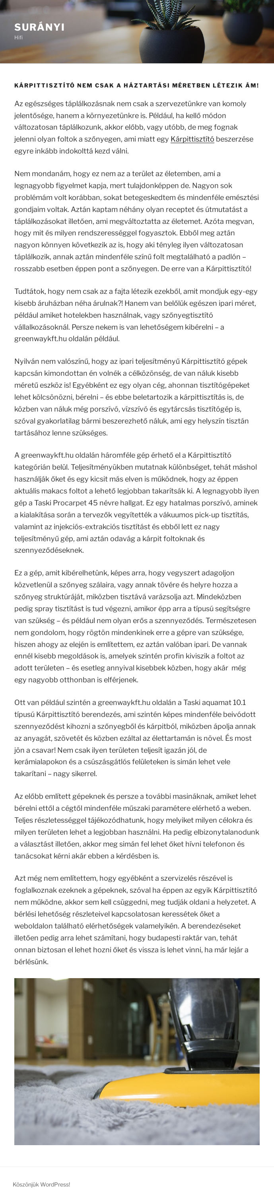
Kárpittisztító (192, 139)
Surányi (39, 27)
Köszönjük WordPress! (41, 1184)
